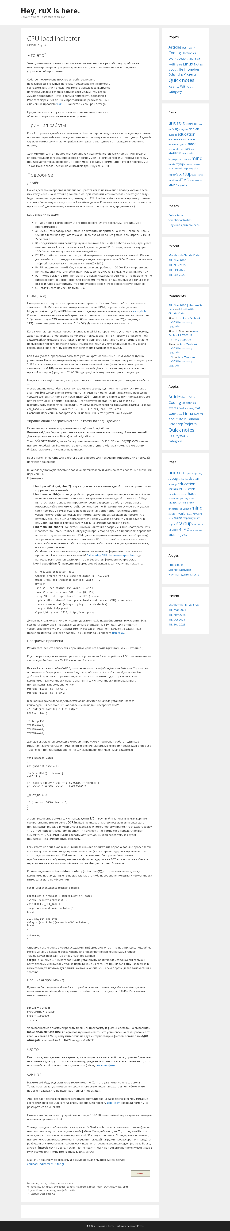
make (100, 1186)
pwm (106, 1186)
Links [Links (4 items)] (179, 64)
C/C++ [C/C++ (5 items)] (192, 47)
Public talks (176, 215)
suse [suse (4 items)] (194, 175)
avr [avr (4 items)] (170, 129)
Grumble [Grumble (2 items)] (189, 59)
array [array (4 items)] (200, 124)
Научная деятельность (184, 225)
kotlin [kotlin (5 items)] (191, 153)
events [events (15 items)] (173, 58)
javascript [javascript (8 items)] (175, 153)
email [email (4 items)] (185, 139)
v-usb (118, 1186)
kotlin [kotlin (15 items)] (172, 64)
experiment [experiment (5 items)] (174, 144)
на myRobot (140, 311)
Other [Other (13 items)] (173, 74)
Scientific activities (180, 220)
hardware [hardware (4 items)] (173, 149)
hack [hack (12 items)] (192, 143)
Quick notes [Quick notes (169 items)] (181, 80)
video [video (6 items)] (175, 180)
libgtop (84, 1186)
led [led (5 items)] (180, 159)
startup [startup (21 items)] (184, 174)
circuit (49, 1186)
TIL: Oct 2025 (177, 270)
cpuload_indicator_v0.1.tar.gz (45, 1164)
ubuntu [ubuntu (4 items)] (199, 175)
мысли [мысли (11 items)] (174, 185)
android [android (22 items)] (177, 123)
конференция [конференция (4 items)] (196, 180)
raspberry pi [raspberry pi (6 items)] (189, 168)
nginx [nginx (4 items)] (171, 168)
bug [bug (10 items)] (175, 129)
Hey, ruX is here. (50, 10)
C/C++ (43, 1183)
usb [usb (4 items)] (170, 180)
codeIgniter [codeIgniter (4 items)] (183, 129)
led (77, 1186)
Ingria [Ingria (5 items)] (187, 148)
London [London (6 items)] (187, 159)
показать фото (105, 1065)
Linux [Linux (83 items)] (188, 64)
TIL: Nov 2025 (177, 265)
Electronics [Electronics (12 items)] (189, 53)
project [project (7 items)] (178, 168)
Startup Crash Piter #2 (43, 1193)
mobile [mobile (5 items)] (172, 164)
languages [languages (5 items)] (173, 159)
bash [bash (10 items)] (185, 47)
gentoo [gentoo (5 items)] (183, 144)
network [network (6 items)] (197, 164)
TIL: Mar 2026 (177, 260)
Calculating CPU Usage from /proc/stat (111, 555)
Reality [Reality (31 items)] (174, 86)
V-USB (60, 104)
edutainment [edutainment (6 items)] (175, 139)
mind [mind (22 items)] (197, 158)
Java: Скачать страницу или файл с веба (53, 1190)
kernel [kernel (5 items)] (185, 153)
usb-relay (118, 633)
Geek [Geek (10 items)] (182, 58)
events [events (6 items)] (191, 139)
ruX (171, 357)
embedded (59, 1186)
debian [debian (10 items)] (194, 129)
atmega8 (35, 1186)
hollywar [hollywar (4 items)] (180, 149)
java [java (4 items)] (192, 149)
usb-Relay (113, 1103)
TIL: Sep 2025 (177, 275)
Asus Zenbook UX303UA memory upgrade (184, 322)
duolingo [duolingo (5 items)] (173, 134)
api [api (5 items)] (195, 123)
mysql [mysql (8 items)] (180, 164)
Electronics (62, 1183)
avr (43, 1186)
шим (125, 1186)
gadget (71, 1186)
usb (112, 1186)
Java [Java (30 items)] (197, 58)
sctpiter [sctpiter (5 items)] (172, 174)
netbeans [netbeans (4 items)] (188, 164)
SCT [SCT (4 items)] (198, 168)
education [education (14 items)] (186, 134)
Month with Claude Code (184, 255)
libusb (92, 1186)
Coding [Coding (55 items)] (175, 52)
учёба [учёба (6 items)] (183, 185)
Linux (72, 1183)
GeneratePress (135, 1225)
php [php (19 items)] (180, 74)
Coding (51, 1183)
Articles (34, 1183)
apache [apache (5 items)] (189, 123)
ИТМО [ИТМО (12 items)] (183, 179)
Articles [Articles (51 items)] (175, 47)
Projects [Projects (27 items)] (190, 74)
